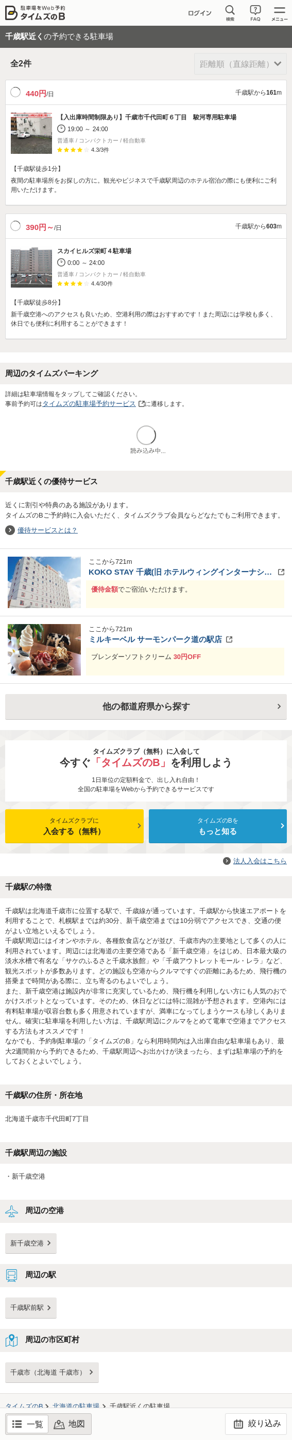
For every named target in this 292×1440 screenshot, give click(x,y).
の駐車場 (76, 1406)
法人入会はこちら (260, 861)
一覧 (35, 1424)
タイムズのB (24, 1406)
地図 (76, 1423)
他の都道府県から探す (146, 707)
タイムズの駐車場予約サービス (89, 403)
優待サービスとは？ (48, 530)
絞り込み (256, 1424)
